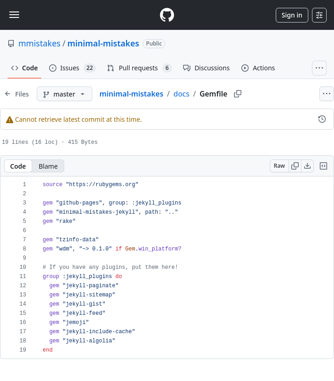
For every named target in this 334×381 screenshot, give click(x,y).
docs (181, 94)
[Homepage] (167, 15)
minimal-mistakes (103, 43)
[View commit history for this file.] (322, 119)
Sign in (292, 15)
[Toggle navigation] (14, 15)
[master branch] (64, 93)
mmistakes (39, 43)
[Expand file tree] (16, 93)
